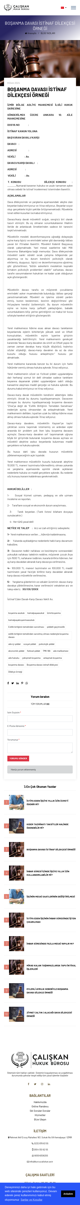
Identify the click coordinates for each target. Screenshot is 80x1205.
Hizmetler (40, 1115)
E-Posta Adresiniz (16, 726)
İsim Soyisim (14, 712)
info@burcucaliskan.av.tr (41, 1161)
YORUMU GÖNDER (18, 758)
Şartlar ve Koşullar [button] (32, 1199)
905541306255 (41, 1155)
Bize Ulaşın (40, 1119)
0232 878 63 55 (41, 1143)
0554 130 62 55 (41, 1149)
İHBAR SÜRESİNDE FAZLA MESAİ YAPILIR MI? (50, 943)
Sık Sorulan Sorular (40, 1110)
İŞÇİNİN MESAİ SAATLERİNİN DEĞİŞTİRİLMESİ (51, 896)
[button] (63, 7)
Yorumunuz (13, 739)
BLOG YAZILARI (48, 33)
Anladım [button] (68, 1193)
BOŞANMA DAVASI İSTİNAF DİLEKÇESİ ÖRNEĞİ (51, 849)
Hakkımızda (40, 1102)
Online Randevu (40, 1106)
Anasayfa (30, 33)
